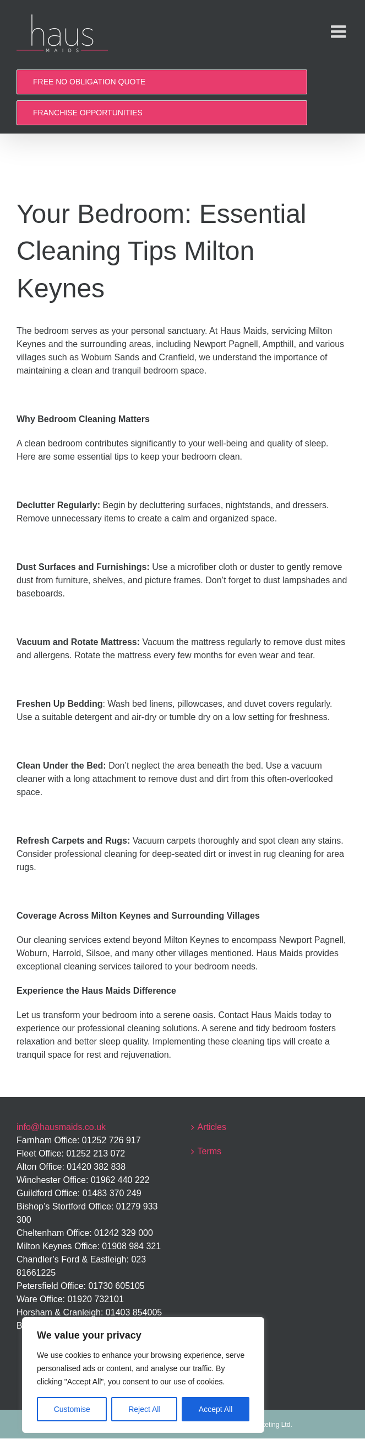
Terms (210, 1151)
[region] (143, 1375)
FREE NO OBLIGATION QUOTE (89, 81)
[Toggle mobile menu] (339, 31)
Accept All (215, 1409)
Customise (72, 1409)
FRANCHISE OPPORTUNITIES (88, 112)
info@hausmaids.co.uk (61, 1127)
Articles (212, 1127)
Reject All (144, 1409)
